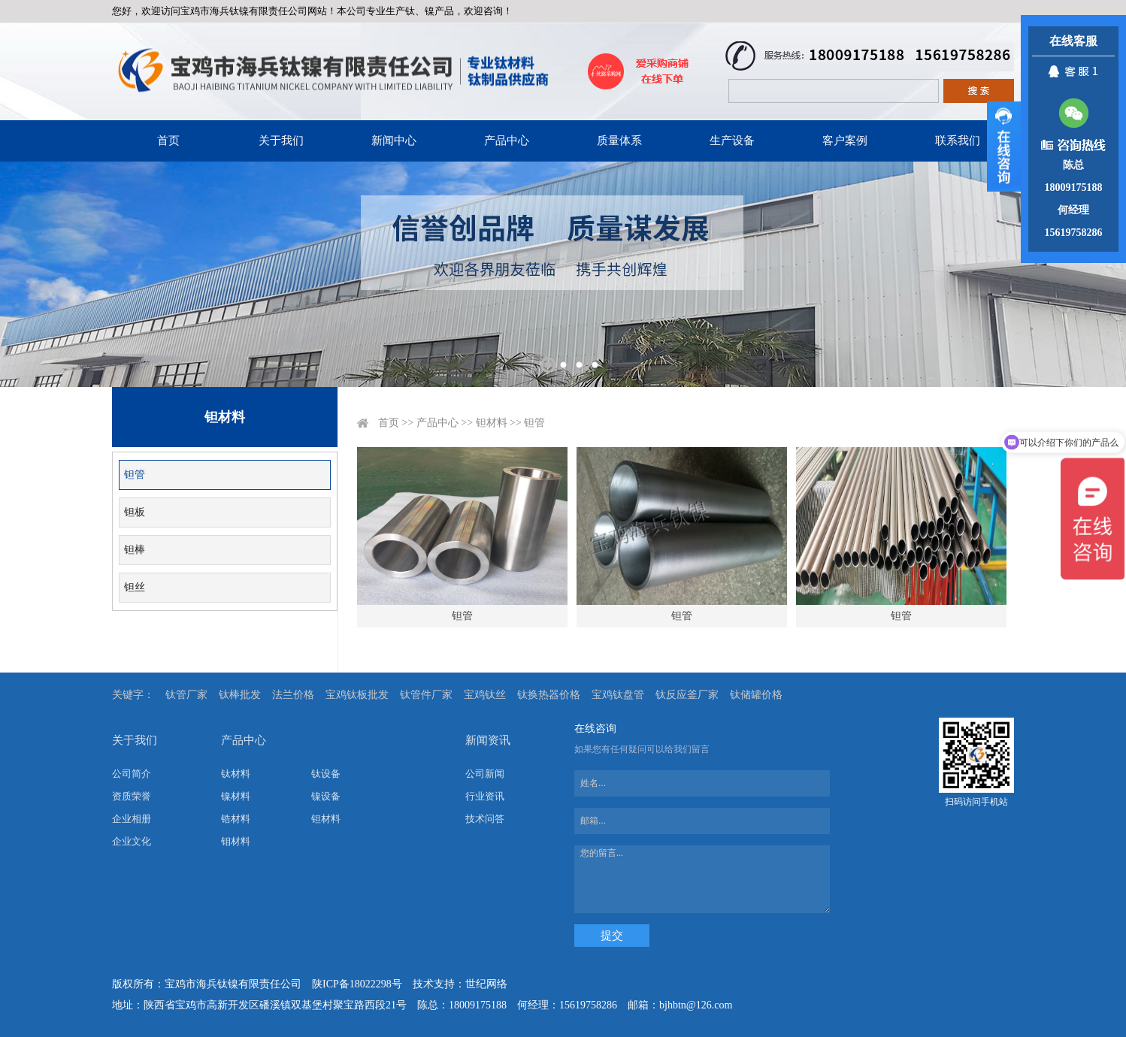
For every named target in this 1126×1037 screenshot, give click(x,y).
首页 (168, 141)
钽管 (134, 474)
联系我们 (957, 141)
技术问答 (484, 818)
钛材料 (235, 773)
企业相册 (131, 818)
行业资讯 (484, 796)
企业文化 (131, 841)
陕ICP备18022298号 (357, 984)
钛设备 (326, 773)
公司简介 (131, 773)
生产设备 (732, 141)
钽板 (134, 512)
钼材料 (235, 841)
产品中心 (506, 141)
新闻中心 (393, 141)
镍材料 (235, 796)
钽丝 (134, 587)
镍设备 (326, 796)
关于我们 (281, 141)
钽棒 (134, 549)
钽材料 (491, 422)
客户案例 (844, 141)
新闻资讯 (487, 740)
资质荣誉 (131, 796)
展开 (1004, 146)
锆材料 (235, 818)
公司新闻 (484, 773)
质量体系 (619, 141)
